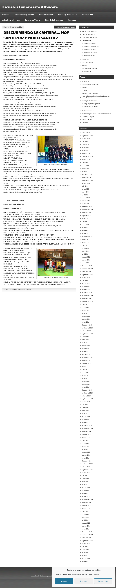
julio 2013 (85, 511)
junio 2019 (85, 307)
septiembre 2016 (87, 399)
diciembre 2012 (87, 532)
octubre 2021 (86, 239)
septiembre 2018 (87, 334)
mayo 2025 (85, 148)
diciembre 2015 (87, 425)
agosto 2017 (86, 366)
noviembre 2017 (87, 357)
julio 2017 (85, 369)
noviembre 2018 (87, 328)
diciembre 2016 (87, 390)
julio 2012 (85, 547)
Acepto (64, 581)
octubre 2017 (86, 360)
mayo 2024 (85, 168)
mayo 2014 (85, 482)
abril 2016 (85, 414)
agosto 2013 (86, 508)
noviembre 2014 (87, 464)
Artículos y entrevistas (11, 20)
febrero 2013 (86, 526)
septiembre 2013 (87, 505)
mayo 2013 (85, 517)
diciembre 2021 (87, 233)
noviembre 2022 (87, 210)
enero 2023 (85, 204)
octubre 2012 (86, 538)
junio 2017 (85, 372)
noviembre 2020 (87, 269)
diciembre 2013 (87, 496)
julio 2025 (85, 142)
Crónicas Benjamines (91, 46)
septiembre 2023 (87, 180)
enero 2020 (85, 289)
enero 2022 (85, 230)
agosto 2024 (86, 159)
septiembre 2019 (87, 301)
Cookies (84, 87)
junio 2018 (85, 337)
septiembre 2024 (87, 156)
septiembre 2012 (87, 541)
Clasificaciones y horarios (24, 14)
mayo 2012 (85, 552)
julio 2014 (85, 476)
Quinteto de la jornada (89, 68)
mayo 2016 (85, 411)
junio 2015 (85, 443)
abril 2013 (85, 520)
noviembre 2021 (87, 236)
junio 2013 (85, 514)
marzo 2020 (86, 283)
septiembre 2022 (87, 215)
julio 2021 (85, 245)
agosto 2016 (86, 402)
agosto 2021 (86, 242)
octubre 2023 (86, 177)
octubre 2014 (86, 467)
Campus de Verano (32, 20)
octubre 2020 (86, 272)
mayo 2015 (85, 446)
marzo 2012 (86, 558)
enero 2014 (85, 493)
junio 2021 (85, 248)
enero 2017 (85, 387)
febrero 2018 (86, 349)
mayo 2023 (85, 192)
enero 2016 (85, 422)
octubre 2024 (86, 153)
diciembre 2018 (87, 325)
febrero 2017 (86, 384)
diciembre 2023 (87, 174)
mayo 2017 (85, 375)
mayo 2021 (85, 251)
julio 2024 (85, 162)
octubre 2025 (86, 133)
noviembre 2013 (87, 499)
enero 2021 (85, 263)
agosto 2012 (86, 544)
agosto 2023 (86, 183)
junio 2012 (85, 550)
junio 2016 (85, 408)
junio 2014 (85, 479)
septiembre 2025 (87, 136)
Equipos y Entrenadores (68, 14)
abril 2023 (85, 195)
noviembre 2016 (87, 393)
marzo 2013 (86, 523)
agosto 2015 (86, 437)
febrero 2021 (86, 260)
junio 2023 (85, 189)
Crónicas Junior (89, 55)
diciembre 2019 (87, 292)
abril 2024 (85, 171)
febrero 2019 (86, 319)
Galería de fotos (87, 62)
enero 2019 (85, 322)
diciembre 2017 (87, 354)
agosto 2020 (86, 278)
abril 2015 (85, 449)
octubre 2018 (86, 331)
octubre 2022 (86, 213)
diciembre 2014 (87, 461)
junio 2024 (85, 165)
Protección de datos (91, 107)
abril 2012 (85, 555)
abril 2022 (85, 227)
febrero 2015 (86, 455)
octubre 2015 (86, 431)
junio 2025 (85, 145)
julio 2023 (85, 186)
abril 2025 (85, 150)
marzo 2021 (86, 257)
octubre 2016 (86, 396)
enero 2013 (85, 529)
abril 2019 (85, 313)
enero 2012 (85, 561)
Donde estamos (87, 120)
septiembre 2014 (87, 470)
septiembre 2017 (87, 363)
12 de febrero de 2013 (15, 27)
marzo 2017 (86, 381)
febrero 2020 (86, 286)
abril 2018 (85, 343)
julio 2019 (85, 304)
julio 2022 (85, 221)
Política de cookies (88, 111)
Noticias (5, 14)
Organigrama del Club (89, 101)
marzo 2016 (86, 417)
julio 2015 (85, 440)
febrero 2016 (86, 419)
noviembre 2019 (87, 295)
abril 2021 (85, 254)
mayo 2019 (85, 310)
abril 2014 (85, 484)
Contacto (85, 123)
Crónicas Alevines (90, 43)
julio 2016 (85, 405)
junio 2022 (85, 224)
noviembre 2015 (87, 428)
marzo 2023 (86, 198)
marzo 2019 (86, 316)
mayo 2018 (85, 340)
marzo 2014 (86, 487)
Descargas (72, 20)
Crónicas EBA (87, 14)
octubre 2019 (86, 298)
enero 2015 (85, 458)
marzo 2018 (86, 346)
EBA (4, 27)
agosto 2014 (86, 473)
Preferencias (103, 581)
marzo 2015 (86, 452)
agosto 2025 (86, 139)
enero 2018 (85, 351)
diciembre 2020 (87, 266)
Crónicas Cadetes (90, 49)
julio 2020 (85, 281)
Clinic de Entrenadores (54, 20)
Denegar (83, 581)
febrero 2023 (86, 201)
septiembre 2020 (87, 275)
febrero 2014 (86, 490)
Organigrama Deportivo (92, 104)
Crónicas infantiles (90, 52)
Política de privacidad (47, 576)
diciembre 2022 (87, 207)
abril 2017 (85, 378)
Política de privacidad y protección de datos (96, 114)
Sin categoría (86, 71)
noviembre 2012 (87, 535)
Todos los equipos (46, 14)
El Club (84, 90)
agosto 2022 (86, 218)
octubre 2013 (86, 502)
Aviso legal (85, 81)
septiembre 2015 (87, 434)
